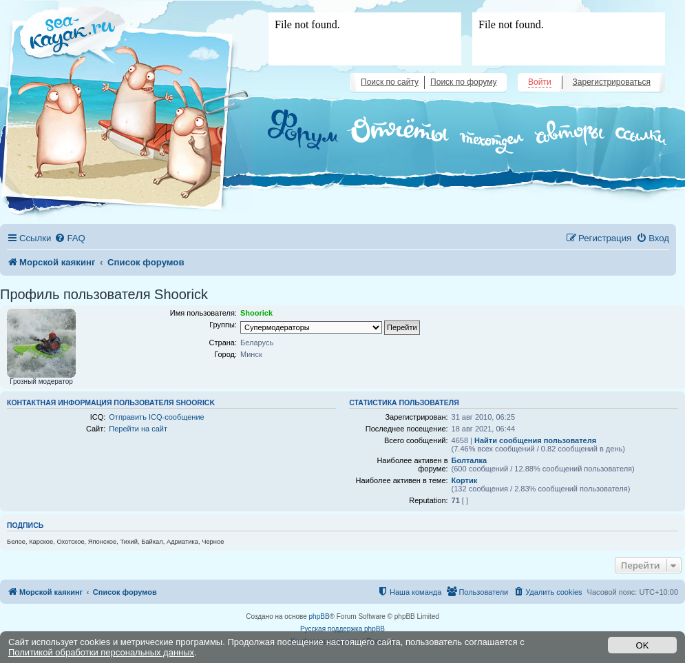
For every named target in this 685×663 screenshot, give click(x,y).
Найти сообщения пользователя (535, 440)
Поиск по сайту (390, 82)
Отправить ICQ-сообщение (156, 417)
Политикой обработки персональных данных (101, 652)
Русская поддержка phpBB (342, 629)
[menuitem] (69, 238)
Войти (539, 82)
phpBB (319, 616)
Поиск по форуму (463, 82)
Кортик (465, 480)
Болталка (469, 460)
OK (642, 645)
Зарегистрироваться (612, 82)
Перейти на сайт (138, 429)
